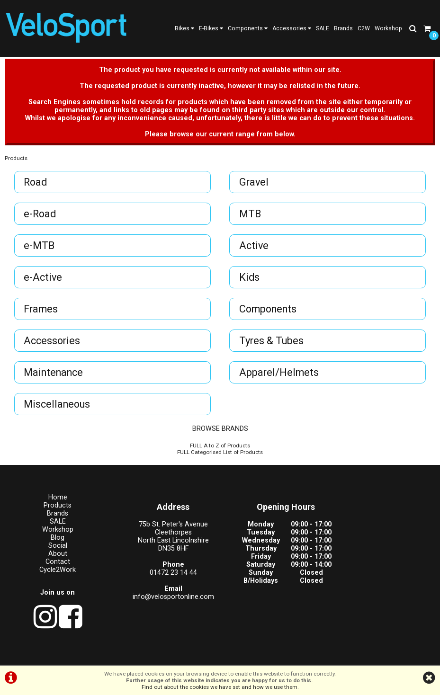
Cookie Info (277, 655)
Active (254, 248)
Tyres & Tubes (272, 343)
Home (54, 500)
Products (16, 161)
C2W (364, 28)
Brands (343, 28)
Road (35, 185)
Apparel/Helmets (279, 375)
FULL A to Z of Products (220, 448)
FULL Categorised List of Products (220, 455)
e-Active (43, 280)
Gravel (254, 185)
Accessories (291, 28)
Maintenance (53, 375)
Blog (55, 540)
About (54, 556)
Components (248, 28)
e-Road (40, 217)
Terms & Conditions (175, 655)
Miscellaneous (57, 407)
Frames (41, 312)
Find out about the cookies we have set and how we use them (219, 687)
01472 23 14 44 (165, 575)
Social (54, 548)
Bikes (184, 28)
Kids (250, 280)
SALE (322, 28)
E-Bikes (211, 28)
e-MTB (39, 248)
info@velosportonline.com (165, 600)
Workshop (388, 28)
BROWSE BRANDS (220, 432)
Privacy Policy (232, 655)
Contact (55, 565)
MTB (250, 217)
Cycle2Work (55, 573)
